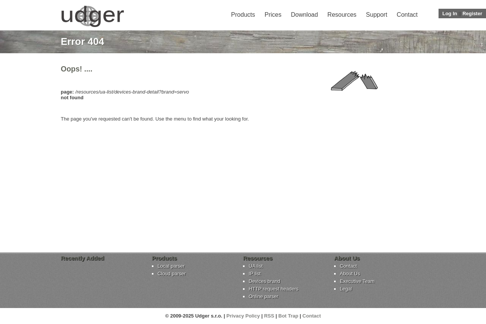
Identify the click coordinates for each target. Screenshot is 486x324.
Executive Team (357, 281)
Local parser (171, 266)
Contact (407, 14)
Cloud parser (172, 273)
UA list (256, 266)
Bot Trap (288, 316)
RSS (269, 316)
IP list (255, 273)
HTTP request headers (273, 289)
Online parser (263, 296)
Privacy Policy (243, 316)
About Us (350, 273)
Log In (449, 13)
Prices (273, 14)
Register (472, 13)
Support (376, 14)
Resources (341, 14)
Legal (346, 289)
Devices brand (264, 281)
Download (304, 14)
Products (243, 14)
